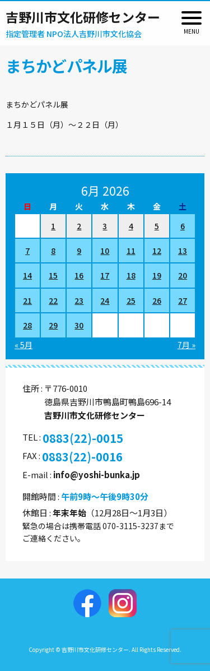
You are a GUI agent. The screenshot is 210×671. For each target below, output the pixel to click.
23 (78, 300)
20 (182, 275)
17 (104, 275)
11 (131, 250)
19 (156, 275)
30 (78, 325)
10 (104, 250)
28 (27, 325)
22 (53, 300)
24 (104, 300)
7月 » (186, 344)
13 (182, 250)
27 (182, 300)
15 (53, 275)
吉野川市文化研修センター (83, 16)
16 (78, 275)
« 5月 (23, 344)
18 (131, 275)
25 (131, 300)
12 (156, 250)
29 (53, 325)
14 (27, 275)
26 (156, 300)
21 (27, 300)
